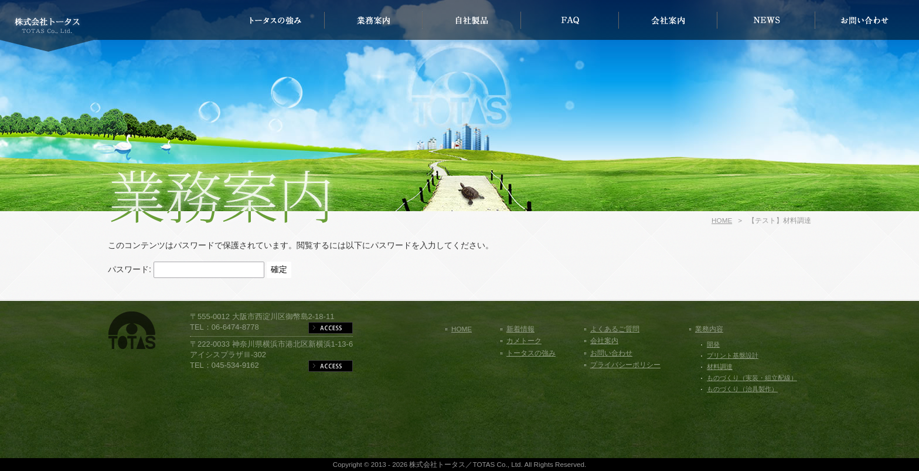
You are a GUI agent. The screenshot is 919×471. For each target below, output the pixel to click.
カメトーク (524, 340)
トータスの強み (531, 353)
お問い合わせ (611, 353)
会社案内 (604, 340)
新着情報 (520, 329)
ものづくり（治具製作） (742, 388)
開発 (713, 344)
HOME (722, 220)
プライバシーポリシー (625, 364)
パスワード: (186, 269)
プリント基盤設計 (732, 355)
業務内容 (709, 329)
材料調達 (720, 366)
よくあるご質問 (614, 329)
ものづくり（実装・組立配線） (752, 377)
